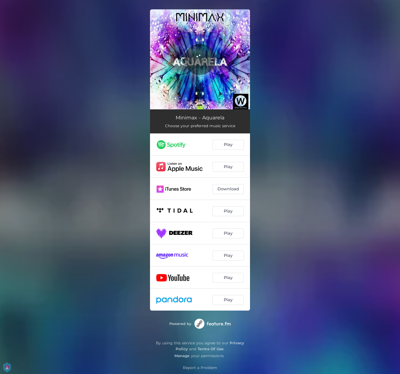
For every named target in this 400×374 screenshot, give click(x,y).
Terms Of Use (211, 349)
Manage (182, 355)
